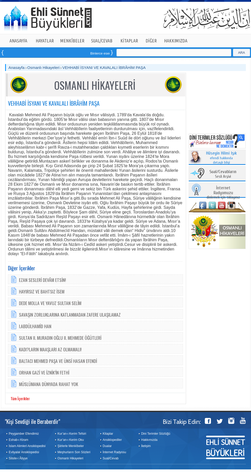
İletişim (146, 446)
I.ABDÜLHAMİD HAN (35, 326)
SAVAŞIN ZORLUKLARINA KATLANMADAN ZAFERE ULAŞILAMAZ (70, 314)
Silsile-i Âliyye (18, 458)
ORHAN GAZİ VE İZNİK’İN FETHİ (44, 372)
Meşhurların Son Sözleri (73, 452)
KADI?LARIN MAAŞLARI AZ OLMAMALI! (50, 349)
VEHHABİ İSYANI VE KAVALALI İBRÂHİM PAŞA (104, 67)
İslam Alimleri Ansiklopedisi (27, 446)
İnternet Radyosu (114, 452)
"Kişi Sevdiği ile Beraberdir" (32, 421)
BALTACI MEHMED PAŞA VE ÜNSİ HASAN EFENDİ (58, 361)
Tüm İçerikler (20, 398)
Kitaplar (108, 433)
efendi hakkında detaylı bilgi (221, 158)
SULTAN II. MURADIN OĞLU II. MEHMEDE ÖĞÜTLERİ (60, 337)
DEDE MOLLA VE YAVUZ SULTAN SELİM (50, 303)
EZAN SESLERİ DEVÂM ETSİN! (42, 279)
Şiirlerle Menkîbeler (70, 446)
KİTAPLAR (129, 40)
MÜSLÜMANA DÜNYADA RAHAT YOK (48, 384)
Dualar (107, 446)
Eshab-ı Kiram (18, 440)
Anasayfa (16, 67)
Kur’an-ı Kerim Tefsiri (71, 433)
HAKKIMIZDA (175, 40)
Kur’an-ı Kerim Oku (70, 440)
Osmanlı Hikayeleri (43, 67)
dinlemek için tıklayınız (223, 193)
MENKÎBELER (72, 40)
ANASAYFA (18, 40)
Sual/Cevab (111, 458)
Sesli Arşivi (222, 174)
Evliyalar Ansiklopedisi (24, 452)
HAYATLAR (45, 40)
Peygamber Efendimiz (24, 433)
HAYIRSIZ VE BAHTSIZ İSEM (41, 291)
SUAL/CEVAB (101, 40)
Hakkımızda (149, 440)
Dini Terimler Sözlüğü (155, 433)
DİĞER (151, 40)
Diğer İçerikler (21, 268)
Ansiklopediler (112, 440)
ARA (241, 53)
